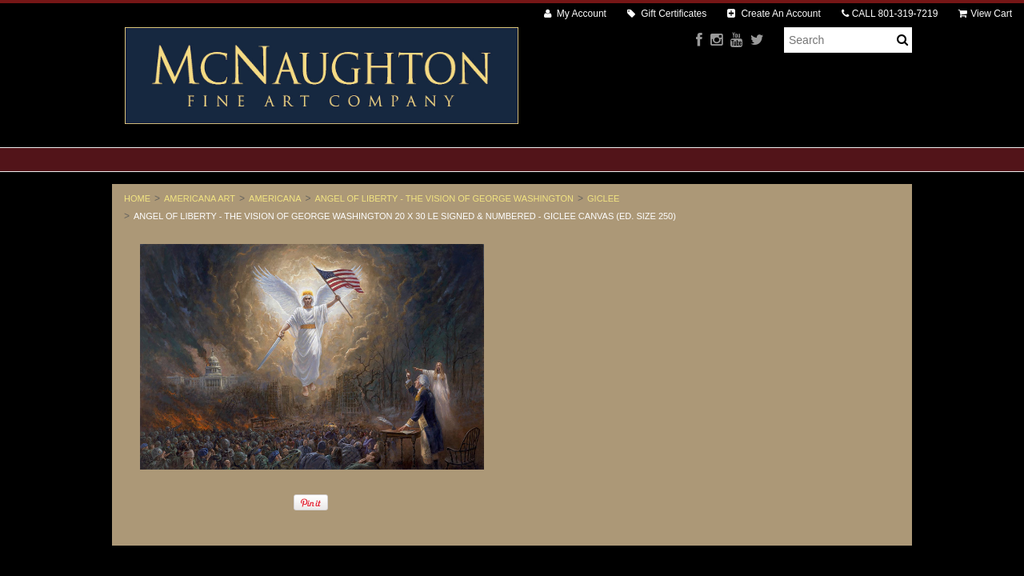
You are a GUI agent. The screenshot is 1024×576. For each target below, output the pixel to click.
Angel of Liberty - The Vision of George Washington (444, 198)
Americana (275, 198)
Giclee (603, 198)
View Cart (985, 13)
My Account (575, 13)
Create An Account (774, 13)
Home (137, 198)
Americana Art (199, 198)
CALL (890, 13)
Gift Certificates (666, 13)
